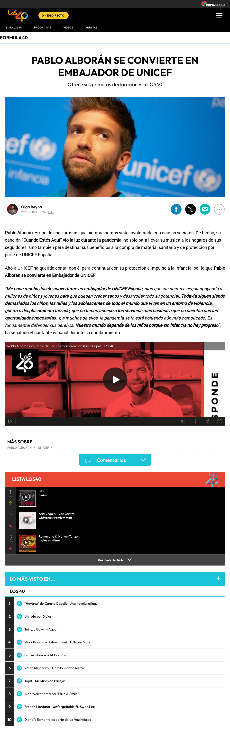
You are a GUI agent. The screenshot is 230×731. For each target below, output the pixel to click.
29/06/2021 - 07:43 (37, 212)
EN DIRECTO (55, 15)
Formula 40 (14, 37)
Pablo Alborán (19, 447)
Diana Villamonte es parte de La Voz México (57, 719)
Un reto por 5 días (38, 616)
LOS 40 (17, 591)
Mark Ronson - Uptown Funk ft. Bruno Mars (57, 642)
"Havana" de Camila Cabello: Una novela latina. (60, 603)
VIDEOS (68, 27)
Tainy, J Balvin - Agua (40, 629)
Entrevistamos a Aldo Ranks (45, 655)
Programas (42, 27)
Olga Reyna (31, 206)
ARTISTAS (91, 27)
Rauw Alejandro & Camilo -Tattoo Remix (54, 668)
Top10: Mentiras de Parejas (44, 681)
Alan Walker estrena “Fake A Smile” (51, 694)
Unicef (43, 447)
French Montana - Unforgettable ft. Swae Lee (59, 706)
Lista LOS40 (14, 27)
